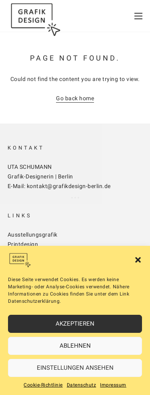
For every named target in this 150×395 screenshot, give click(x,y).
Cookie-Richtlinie (43, 385)
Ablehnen (75, 345)
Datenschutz (81, 385)
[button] (138, 260)
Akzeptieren (75, 323)
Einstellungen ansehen (75, 367)
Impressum (113, 385)
